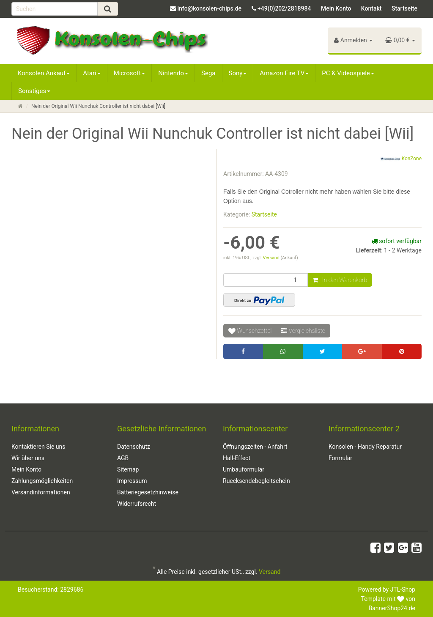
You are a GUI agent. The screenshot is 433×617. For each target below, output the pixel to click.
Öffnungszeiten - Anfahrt (255, 446)
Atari (91, 73)
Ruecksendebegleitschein (256, 480)
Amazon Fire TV (284, 73)
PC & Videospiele (348, 73)
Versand (272, 258)
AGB (123, 458)
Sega (208, 73)
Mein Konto (336, 8)
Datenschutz (133, 446)
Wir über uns (27, 458)
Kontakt (371, 8)
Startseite (404, 8)
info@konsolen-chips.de (209, 8)
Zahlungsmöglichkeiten (42, 480)
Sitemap (128, 469)
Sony (238, 73)
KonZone (401, 159)
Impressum (132, 480)
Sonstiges (34, 91)
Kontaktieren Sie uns (38, 446)
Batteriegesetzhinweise (147, 492)
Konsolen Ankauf (44, 73)
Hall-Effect (236, 458)
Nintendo (173, 73)
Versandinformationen (40, 492)
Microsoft (129, 73)
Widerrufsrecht (136, 503)
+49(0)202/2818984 (284, 8)
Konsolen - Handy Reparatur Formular (365, 452)
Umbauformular (243, 469)
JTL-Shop (402, 589)
